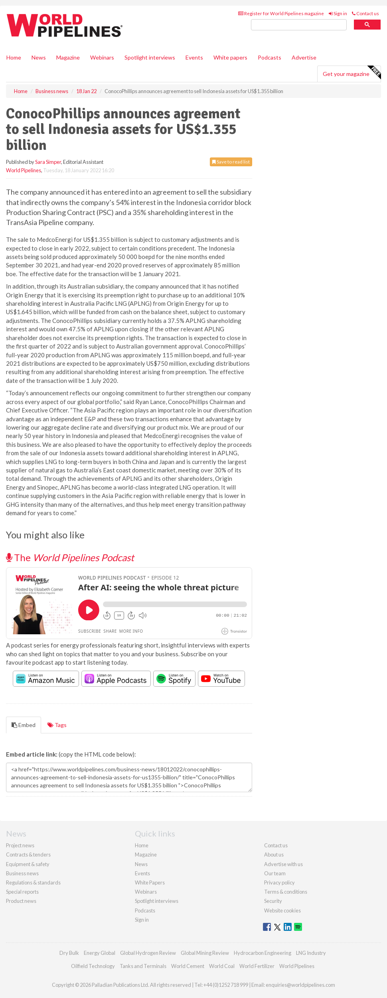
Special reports (22, 891)
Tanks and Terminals (143, 966)
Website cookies (282, 910)
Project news (20, 845)
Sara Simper (48, 162)
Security (273, 901)
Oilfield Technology (93, 966)
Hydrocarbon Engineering (262, 953)
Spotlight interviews (149, 57)
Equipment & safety (27, 864)
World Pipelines (23, 170)
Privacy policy (279, 882)
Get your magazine (352, 73)
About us (274, 854)
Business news (22, 873)
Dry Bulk (69, 953)
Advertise (304, 57)
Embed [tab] (24, 724)
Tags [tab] (57, 724)
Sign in (338, 13)
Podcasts (269, 57)
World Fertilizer (256, 966)
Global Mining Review (205, 953)
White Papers (150, 882)
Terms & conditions (285, 891)
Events (194, 57)
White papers (230, 57)
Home (13, 57)
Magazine (68, 57)
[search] (299, 25)
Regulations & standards (33, 882)
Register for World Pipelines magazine (281, 13)
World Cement (187, 966)
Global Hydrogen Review (148, 953)
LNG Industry (311, 953)
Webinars (102, 57)
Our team (275, 873)
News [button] (39, 57)
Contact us (365, 13)
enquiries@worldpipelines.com (300, 985)
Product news (21, 901)
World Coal (222, 966)
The (70, 557)
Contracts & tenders (28, 854)
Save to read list (231, 162)
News (141, 864)
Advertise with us (283, 864)
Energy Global (99, 953)
